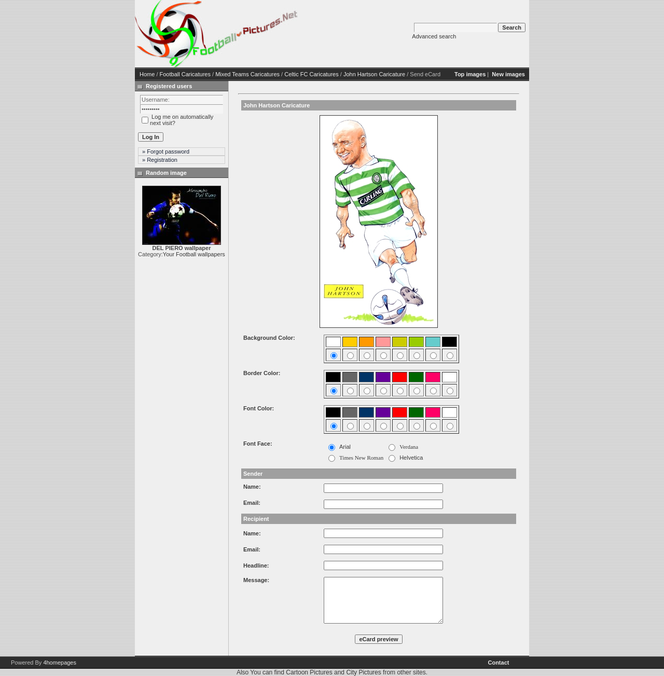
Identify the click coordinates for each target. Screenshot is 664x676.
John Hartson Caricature (374, 74)
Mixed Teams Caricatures (247, 74)
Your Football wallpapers (194, 254)
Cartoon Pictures (309, 672)
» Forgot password (165, 151)
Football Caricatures (185, 74)
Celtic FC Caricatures (311, 74)
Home (147, 74)
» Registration (159, 160)
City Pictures (363, 672)
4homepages (59, 662)
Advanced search (434, 36)
